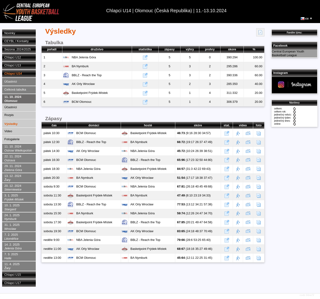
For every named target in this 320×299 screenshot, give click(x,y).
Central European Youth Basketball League (288, 53)
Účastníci (10, 81)
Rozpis (9, 115)
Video (8, 131)
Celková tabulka (15, 89)
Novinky (9, 33)
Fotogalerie (12, 139)
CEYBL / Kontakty (16, 41)
